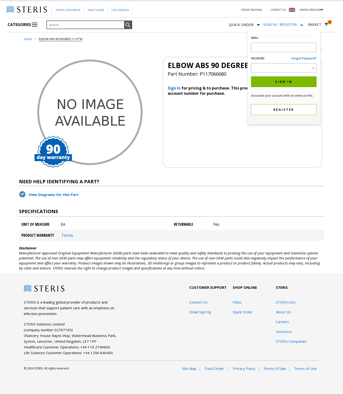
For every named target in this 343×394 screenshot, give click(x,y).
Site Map (189, 368)
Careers (282, 321)
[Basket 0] (318, 24)
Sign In (175, 88)
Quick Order (244, 25)
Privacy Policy (244, 368)
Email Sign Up (200, 312)
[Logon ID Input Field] (284, 47)
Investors (284, 331)
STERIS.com (285, 302)
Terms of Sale (274, 368)
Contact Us (278, 9)
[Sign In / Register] (283, 24)
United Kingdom (310, 9)
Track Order (214, 368)
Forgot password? (304, 58)
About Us (283, 312)
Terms (67, 235)
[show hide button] (313, 68)
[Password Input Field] (284, 68)
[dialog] (284, 78)
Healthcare (96, 10)
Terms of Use (305, 368)
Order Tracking (251, 9)
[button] (128, 25)
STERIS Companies (291, 341)
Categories (22, 24)
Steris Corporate (67, 10)
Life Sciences (120, 10)
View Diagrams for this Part (54, 194)
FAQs (237, 302)
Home (28, 39)
